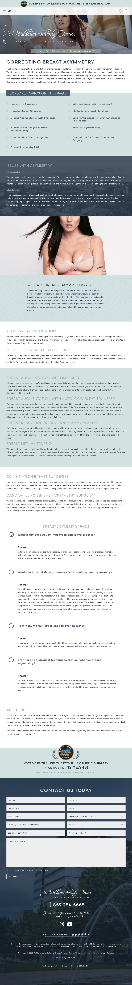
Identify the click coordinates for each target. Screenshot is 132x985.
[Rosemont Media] (87, 965)
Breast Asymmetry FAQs (25, 147)
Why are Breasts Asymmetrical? (92, 103)
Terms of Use (43, 870)
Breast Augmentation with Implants (33, 117)
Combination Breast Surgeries (29, 137)
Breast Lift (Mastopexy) (87, 127)
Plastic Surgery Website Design (55, 965)
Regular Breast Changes (26, 110)
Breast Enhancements (55, 50)
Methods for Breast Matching (91, 110)
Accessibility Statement (65, 957)
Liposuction (16, 434)
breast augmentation (23, 383)
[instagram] (62, 925)
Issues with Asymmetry (25, 103)
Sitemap (110, 952)
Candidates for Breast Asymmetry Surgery (94, 139)
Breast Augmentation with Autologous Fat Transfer (96, 119)
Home (39, 50)
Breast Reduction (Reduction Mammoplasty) (29, 129)
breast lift (66, 449)
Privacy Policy (99, 952)
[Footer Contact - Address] (119, 11)
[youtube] (69, 925)
